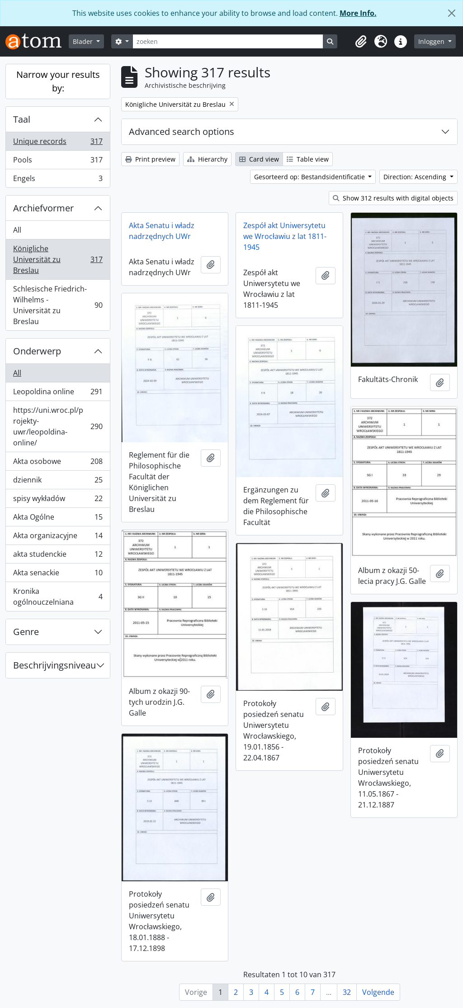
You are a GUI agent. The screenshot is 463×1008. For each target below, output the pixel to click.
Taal (21, 119)
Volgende (378, 992)
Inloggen (432, 41)
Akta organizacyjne (58, 537)
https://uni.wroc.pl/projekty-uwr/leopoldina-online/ (58, 426)
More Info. (358, 13)
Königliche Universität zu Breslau (58, 259)
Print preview (150, 159)
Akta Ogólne (58, 518)
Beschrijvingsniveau (54, 665)
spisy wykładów (58, 500)
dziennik (58, 481)
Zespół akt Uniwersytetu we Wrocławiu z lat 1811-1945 (284, 236)
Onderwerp (37, 351)
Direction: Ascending (415, 176)
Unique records (58, 143)
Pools (58, 161)
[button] (361, 42)
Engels (58, 180)
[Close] (452, 13)
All (17, 230)
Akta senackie (58, 574)
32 (347, 992)
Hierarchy (207, 159)
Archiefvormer (43, 208)
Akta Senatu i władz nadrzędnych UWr (161, 230)
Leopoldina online (58, 393)
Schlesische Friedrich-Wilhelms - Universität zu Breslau (58, 305)
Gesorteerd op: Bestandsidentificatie (310, 176)
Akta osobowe (58, 463)
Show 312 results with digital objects (393, 198)
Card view (259, 159)
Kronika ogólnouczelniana (58, 596)
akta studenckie (58, 556)
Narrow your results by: (58, 81)
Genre (26, 632)
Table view (308, 159)
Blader (83, 41)
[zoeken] (227, 41)
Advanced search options (181, 131)
